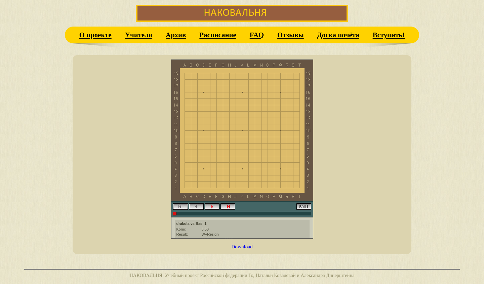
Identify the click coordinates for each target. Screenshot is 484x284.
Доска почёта (338, 35)
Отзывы (290, 35)
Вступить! (389, 35)
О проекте (95, 35)
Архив (176, 35)
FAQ (257, 35)
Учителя (138, 35)
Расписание (217, 35)
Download (241, 246)
